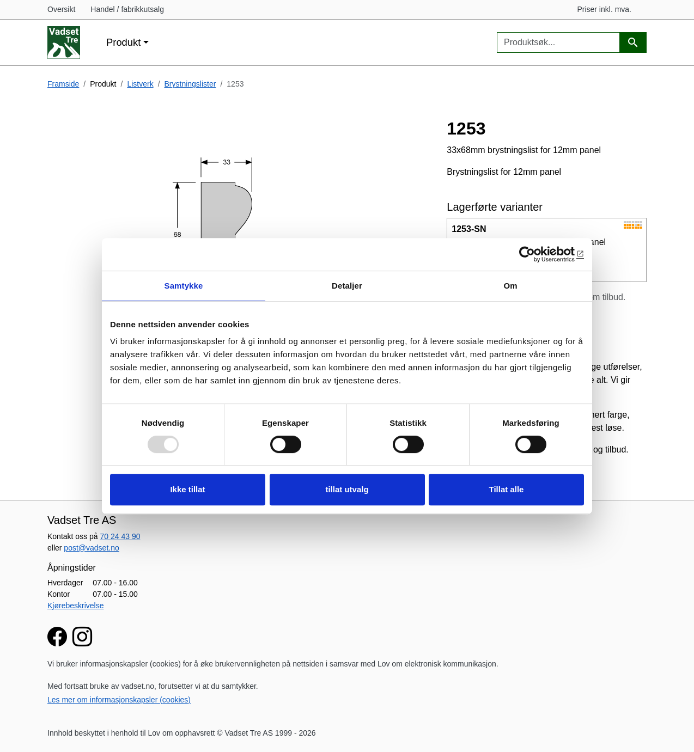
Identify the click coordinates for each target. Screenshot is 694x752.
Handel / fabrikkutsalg (127, 9)
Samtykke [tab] (184, 285)
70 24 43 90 (120, 536)
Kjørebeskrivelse (75, 605)
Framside (63, 84)
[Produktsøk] (633, 42)
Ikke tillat (187, 489)
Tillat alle (506, 489)
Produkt (123, 42)
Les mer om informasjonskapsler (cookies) (119, 699)
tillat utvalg (346, 489)
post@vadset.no (91, 547)
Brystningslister (190, 84)
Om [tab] (510, 285)
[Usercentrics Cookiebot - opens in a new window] (536, 254)
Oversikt (61, 9)
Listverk (140, 84)
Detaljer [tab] (347, 285)
